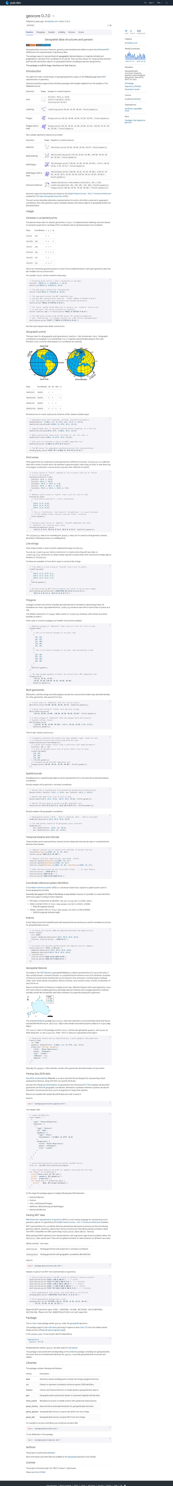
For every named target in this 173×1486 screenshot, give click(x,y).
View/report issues (132, 89)
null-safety (53, 1327)
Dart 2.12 (83, 1327)
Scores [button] (81, 32)
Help (158, 3)
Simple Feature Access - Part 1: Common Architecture (89, 194)
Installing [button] (61, 32)
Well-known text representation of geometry (44, 1220)
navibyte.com (51, 21)
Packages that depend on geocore (135, 121)
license (137, 99)
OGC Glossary (45, 973)
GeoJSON (98, 50)
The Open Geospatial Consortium (49, 196)
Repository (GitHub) (133, 86)
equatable (138, 109)
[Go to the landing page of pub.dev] (13, 2)
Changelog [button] (40, 32)
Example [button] (51, 32)
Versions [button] (71, 32)
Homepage (129, 83)
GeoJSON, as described (35, 1078)
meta (127, 111)
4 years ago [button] (38, 21)
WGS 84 (42, 1087)
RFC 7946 (87, 1085)
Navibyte (51, 1453)
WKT (107, 50)
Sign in (151, 3)
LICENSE (41, 1472)
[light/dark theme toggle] (166, 2)
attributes (41, 1021)
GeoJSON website (49, 1085)
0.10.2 (67, 21)
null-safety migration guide (54, 1330)
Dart (35, 1323)
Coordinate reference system (39, 888)
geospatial (74, 1323)
